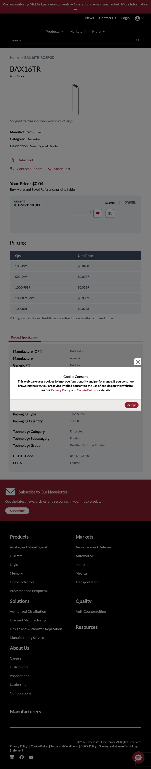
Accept (131, 405)
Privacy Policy (61, 390)
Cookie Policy (86, 390)
